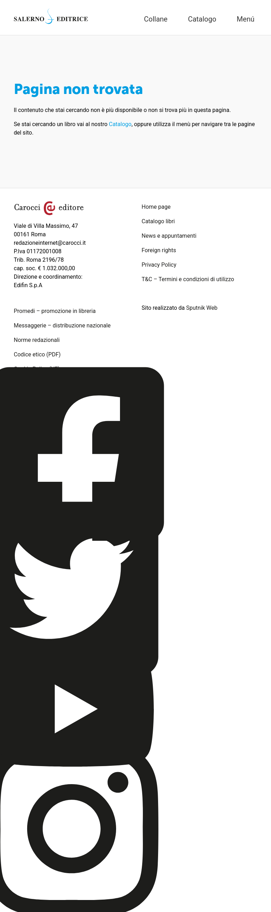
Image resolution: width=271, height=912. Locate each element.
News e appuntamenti (168, 235)
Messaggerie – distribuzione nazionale (62, 325)
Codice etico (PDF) (37, 354)
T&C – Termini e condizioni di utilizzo (187, 279)
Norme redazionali (37, 340)
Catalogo (120, 124)
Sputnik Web (202, 307)
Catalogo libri (158, 221)
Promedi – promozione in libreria (55, 311)
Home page (155, 206)
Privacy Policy (158, 264)
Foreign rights (158, 250)
